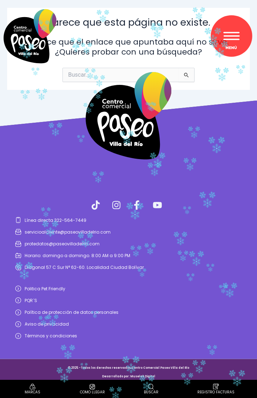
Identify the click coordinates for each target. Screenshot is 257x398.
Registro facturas (216, 392)
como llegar (92, 392)
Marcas (32, 392)
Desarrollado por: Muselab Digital (128, 376)
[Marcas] (32, 386)
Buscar (151, 392)
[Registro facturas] (216, 386)
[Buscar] (151, 386)
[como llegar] (92, 386)
